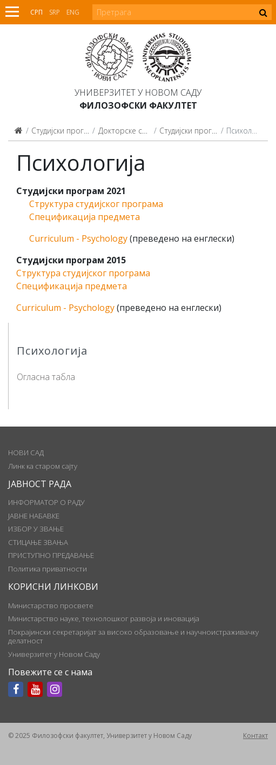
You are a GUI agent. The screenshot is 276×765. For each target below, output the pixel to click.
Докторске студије (130, 130)
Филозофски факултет (138, 105)
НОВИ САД (26, 452)
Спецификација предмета (84, 217)
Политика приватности (47, 569)
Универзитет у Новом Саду (138, 92)
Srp (54, 12)
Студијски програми (67, 130)
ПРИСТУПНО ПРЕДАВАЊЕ (51, 555)
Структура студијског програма (96, 204)
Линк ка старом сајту (42, 466)
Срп (36, 12)
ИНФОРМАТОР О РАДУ (46, 502)
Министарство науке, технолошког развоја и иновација (103, 618)
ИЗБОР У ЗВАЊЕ (36, 529)
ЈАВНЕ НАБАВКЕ (33, 516)
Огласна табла (46, 377)
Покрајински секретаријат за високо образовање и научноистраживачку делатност (133, 636)
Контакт (255, 735)
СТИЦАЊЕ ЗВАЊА (38, 542)
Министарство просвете (50, 605)
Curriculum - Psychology (78, 238)
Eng (72, 12)
